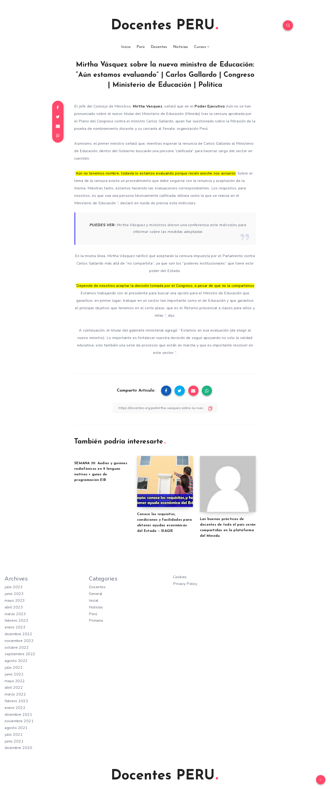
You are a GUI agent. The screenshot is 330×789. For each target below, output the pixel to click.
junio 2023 (14, 593)
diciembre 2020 (18, 747)
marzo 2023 (15, 614)
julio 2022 (14, 667)
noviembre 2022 (19, 640)
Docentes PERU (164, 26)
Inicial (93, 600)
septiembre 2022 (20, 654)
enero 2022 (15, 707)
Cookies (180, 577)
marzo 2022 (15, 694)
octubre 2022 (17, 647)
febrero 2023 (16, 620)
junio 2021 (14, 741)
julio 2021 (14, 734)
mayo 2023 (15, 600)
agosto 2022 (16, 660)
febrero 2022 (16, 701)
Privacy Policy (185, 583)
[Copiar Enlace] (165, 408)
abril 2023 (14, 607)
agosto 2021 (16, 727)
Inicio (126, 47)
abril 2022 (14, 687)
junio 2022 (14, 674)
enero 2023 (15, 627)
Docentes (159, 47)
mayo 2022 (15, 681)
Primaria (96, 620)
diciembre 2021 (18, 714)
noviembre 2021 (19, 721)
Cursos (200, 47)
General (95, 593)
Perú (141, 47)
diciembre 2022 (18, 634)
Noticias (180, 47)
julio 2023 (14, 587)
